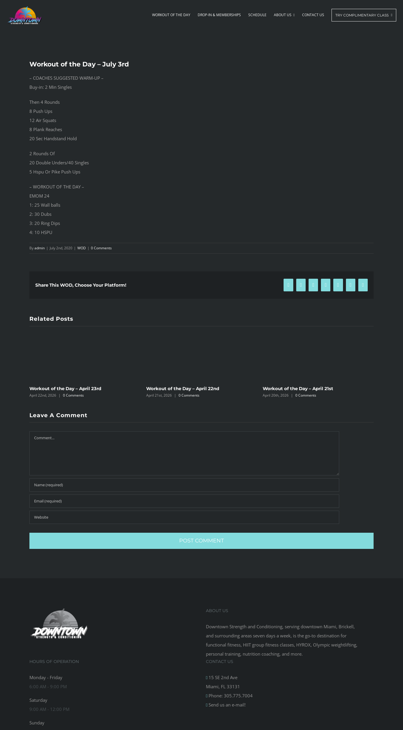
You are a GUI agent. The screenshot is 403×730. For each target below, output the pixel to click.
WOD (81, 247)
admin (39, 247)
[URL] (184, 517)
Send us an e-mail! (226, 705)
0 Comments (101, 247)
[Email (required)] (184, 501)
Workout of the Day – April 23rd (65, 388)
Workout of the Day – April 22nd (182, 388)
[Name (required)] (184, 485)
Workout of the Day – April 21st (298, 388)
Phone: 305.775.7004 (230, 696)
